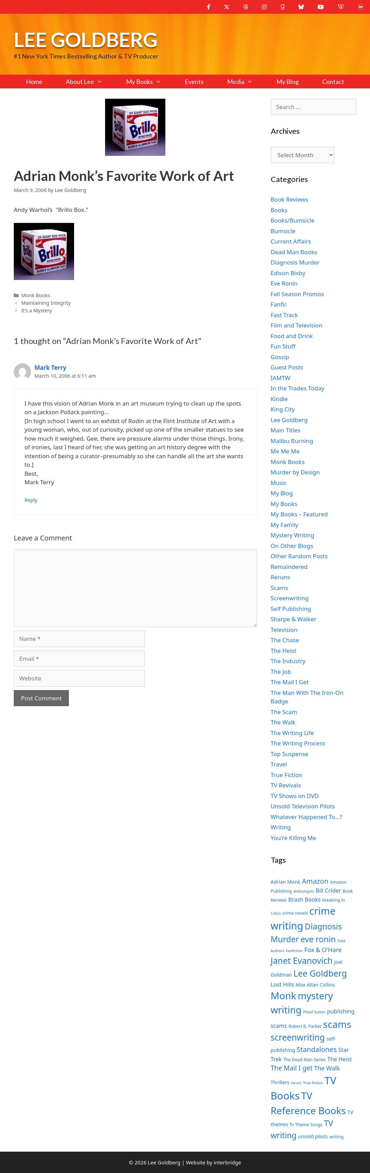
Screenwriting (290, 598)
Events (194, 81)
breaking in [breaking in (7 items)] (333, 900)
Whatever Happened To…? (306, 817)
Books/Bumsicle (293, 220)
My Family (284, 525)
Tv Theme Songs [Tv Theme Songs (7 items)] (305, 1125)
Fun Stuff (283, 346)
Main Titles (285, 430)
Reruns (280, 577)
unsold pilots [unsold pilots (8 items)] (313, 1136)
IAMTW (280, 378)
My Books (149, 81)
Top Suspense (290, 754)
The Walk (283, 722)
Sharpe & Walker (294, 619)
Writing (281, 827)
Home (34, 81)
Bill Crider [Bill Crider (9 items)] (328, 890)
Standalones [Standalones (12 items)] (317, 1049)
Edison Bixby (288, 273)
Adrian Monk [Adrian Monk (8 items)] (285, 882)
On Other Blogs (292, 546)
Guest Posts (287, 367)
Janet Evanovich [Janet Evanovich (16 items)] (302, 960)
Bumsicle (283, 231)
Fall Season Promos (297, 294)
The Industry (288, 661)
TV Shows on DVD (295, 796)
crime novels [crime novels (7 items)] (295, 913)
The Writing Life (292, 733)
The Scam (284, 712)
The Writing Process (298, 743)
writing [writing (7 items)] (336, 1137)
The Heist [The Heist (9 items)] (339, 1059)
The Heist (284, 651)
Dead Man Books (294, 252)
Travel (279, 764)
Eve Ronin (284, 283)
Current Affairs (291, 241)
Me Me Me (285, 451)
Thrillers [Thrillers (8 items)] (280, 1082)
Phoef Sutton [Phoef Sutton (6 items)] (314, 1012)
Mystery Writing (293, 535)
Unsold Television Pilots (303, 806)
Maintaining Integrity (46, 303)
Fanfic (279, 304)
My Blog (287, 81)
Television (284, 630)
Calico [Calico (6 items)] (276, 913)
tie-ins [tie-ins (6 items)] (296, 1082)
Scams (279, 588)
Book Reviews (289, 199)
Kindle (279, 399)
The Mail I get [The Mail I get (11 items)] (292, 1068)
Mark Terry (50, 368)
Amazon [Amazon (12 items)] (315, 881)
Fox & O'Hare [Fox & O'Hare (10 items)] (322, 950)
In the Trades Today (298, 388)
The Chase (285, 640)
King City (283, 409)
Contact (333, 81)
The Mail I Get (290, 682)
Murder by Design (295, 472)
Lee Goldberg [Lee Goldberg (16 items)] (320, 973)
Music (279, 483)
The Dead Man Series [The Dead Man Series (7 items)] (304, 1060)
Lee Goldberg (85, 39)
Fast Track (284, 315)
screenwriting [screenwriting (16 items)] (298, 1037)
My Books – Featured (299, 514)
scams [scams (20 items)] (337, 1024)
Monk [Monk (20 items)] (283, 995)
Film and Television (297, 325)
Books (279, 210)
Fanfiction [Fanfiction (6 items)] (294, 950)
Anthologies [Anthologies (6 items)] (304, 891)
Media (245, 81)
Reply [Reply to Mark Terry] (30, 500)
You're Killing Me (293, 838)
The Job (281, 672)
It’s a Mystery (36, 310)
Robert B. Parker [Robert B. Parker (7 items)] (304, 1026)
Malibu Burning (292, 441)
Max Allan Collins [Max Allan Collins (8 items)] (315, 984)
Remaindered (289, 567)
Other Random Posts (299, 556)
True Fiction (287, 775)
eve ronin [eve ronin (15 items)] (318, 939)
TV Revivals (286, 785)
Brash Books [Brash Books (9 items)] (304, 899)
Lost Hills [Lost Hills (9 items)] (282, 984)
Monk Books (35, 295)
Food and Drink (292, 336)
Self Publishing (291, 609)
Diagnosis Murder (295, 262)
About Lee (90, 81)
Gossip (280, 357)
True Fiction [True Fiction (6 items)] (313, 1082)
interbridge (227, 1162)
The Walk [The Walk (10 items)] (327, 1068)
